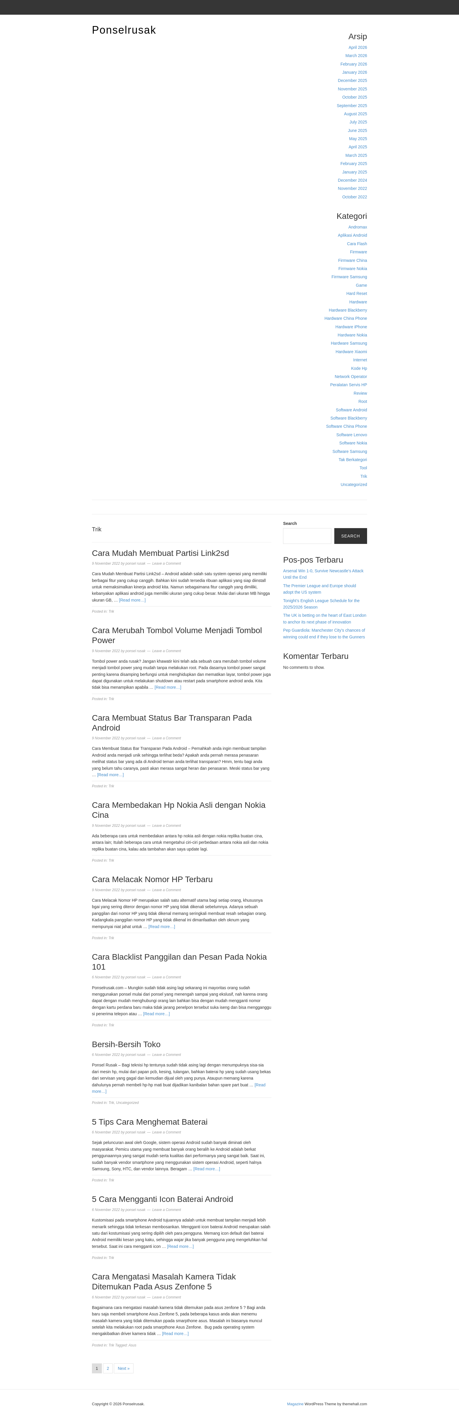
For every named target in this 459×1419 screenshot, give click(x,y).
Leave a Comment (166, 563)
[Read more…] (132, 600)
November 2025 (352, 89)
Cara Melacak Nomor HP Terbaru (152, 879)
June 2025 (357, 130)
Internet (360, 360)
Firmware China (352, 260)
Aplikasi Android (352, 235)
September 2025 (352, 105)
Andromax (357, 227)
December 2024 (352, 180)
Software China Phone (346, 426)
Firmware (358, 252)
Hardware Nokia (352, 335)
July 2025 (358, 122)
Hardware (358, 302)
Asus (132, 1345)
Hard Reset (356, 293)
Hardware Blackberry (348, 310)
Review (360, 393)
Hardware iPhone (351, 326)
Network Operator (351, 376)
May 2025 (358, 138)
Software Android (351, 410)
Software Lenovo (351, 434)
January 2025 (354, 172)
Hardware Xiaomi (351, 351)
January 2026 (354, 72)
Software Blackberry (348, 418)
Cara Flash (357, 243)
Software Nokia (353, 443)
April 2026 (358, 47)
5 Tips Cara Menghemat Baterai (151, 1121)
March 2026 (356, 55)
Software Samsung (350, 451)
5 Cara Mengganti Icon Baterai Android (162, 1199)
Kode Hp (359, 368)
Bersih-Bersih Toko (126, 1044)
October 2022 (354, 197)
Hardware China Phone (345, 318)
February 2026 (353, 64)
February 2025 (353, 163)
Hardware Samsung (349, 343)
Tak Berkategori (353, 459)
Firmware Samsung (349, 276)
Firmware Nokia (352, 268)
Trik (363, 476)
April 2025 (358, 147)
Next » (123, 1368)
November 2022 (352, 188)
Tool (363, 467)
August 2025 (355, 113)
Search (290, 523)
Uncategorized (354, 484)
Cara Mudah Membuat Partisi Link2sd (160, 553)
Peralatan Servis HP (348, 384)
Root (362, 401)
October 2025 (354, 97)
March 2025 (356, 155)
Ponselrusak (124, 30)
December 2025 (352, 80)
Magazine (295, 1404)
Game (361, 285)
